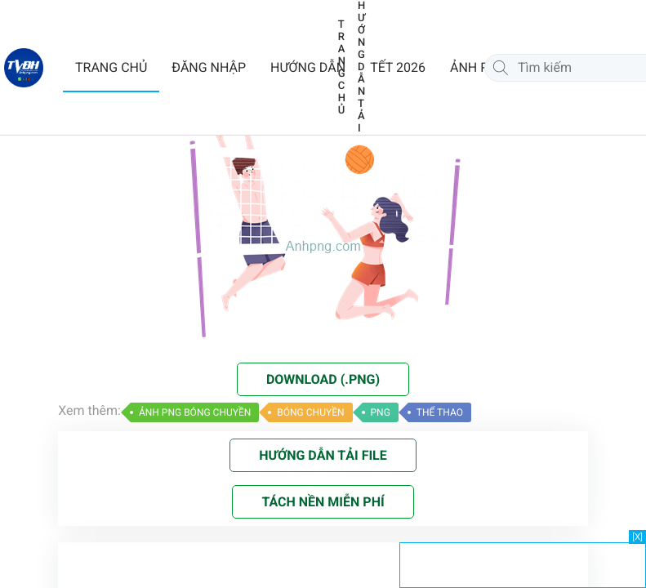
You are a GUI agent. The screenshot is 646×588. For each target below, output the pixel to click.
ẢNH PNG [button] (478, 67)
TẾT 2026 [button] (397, 67)
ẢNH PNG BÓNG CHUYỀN (195, 412)
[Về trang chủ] (23, 67)
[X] (637, 537)
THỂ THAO (440, 412)
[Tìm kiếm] (500, 68)
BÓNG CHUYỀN (310, 412)
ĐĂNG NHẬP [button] (209, 67)
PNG (380, 412)
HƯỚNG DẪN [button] (307, 67)
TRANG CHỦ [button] (111, 67)
